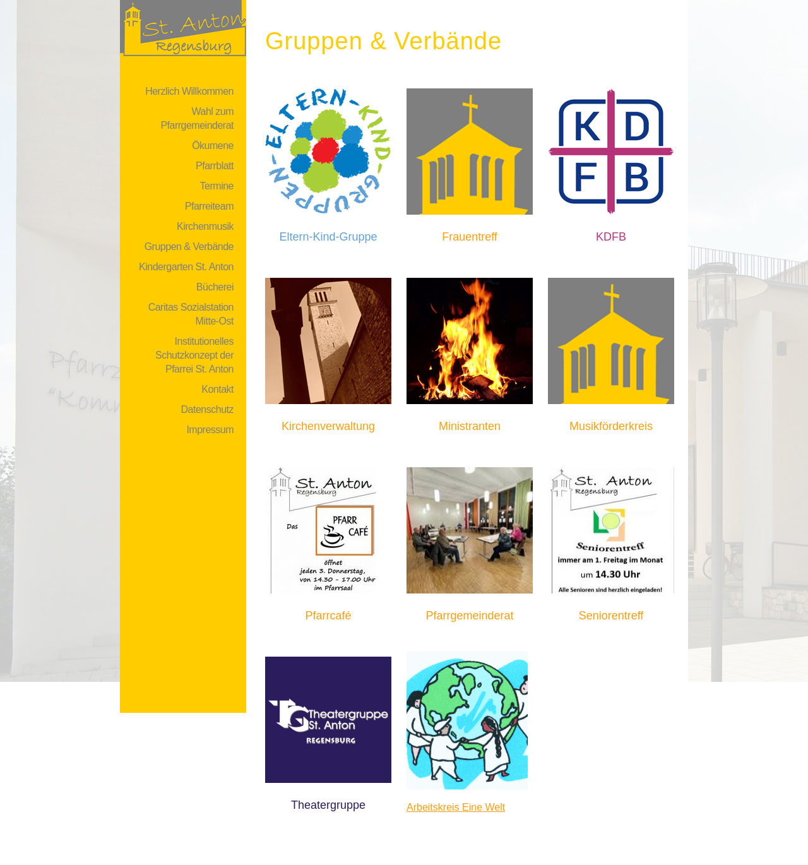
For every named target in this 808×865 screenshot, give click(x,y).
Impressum (210, 429)
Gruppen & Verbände (189, 246)
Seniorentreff (611, 615)
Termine (217, 186)
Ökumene (213, 145)
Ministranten (470, 426)
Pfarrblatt (215, 165)
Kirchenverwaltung (328, 426)
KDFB (611, 236)
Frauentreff (469, 236)
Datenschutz (207, 409)
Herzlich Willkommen (189, 91)
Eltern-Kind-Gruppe (328, 236)
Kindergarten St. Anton (186, 266)
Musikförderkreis (611, 426)
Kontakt (217, 389)
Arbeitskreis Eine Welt (456, 807)
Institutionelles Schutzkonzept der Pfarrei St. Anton (194, 355)
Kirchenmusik (205, 226)
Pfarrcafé (328, 615)
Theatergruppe (328, 805)
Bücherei (215, 287)
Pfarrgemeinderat (469, 615)
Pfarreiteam (209, 206)
